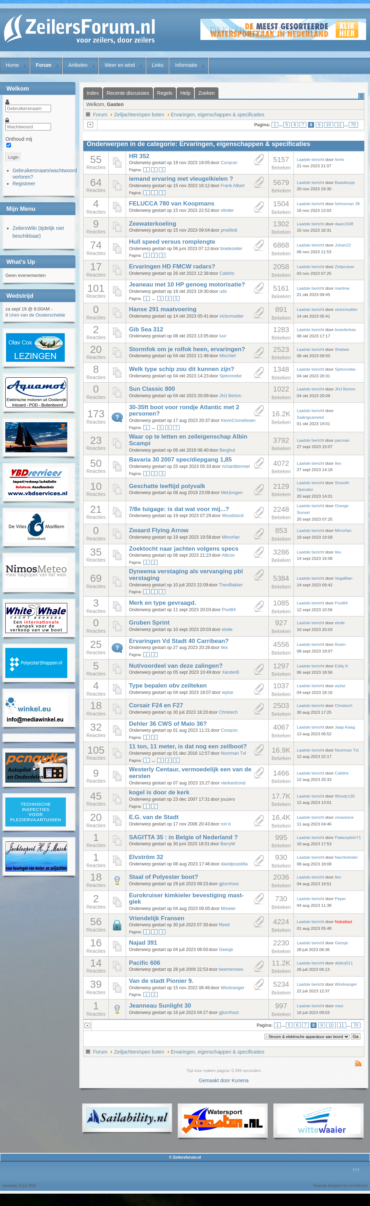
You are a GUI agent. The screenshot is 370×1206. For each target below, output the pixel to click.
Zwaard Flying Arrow (158, 530)
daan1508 (344, 223)
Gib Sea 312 (146, 329)
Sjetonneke (231, 375)
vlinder (227, 210)
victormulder (232, 316)
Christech (228, 712)
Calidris (227, 273)
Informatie (186, 65)
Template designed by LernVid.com (340, 1186)
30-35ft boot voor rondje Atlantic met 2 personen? (184, 410)
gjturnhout (229, 883)
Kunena (240, 1080)
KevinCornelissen (238, 420)
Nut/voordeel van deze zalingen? (176, 665)
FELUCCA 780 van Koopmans (171, 203)
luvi (223, 336)
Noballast (343, 921)
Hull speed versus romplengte (172, 241)
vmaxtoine (344, 817)
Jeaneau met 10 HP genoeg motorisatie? (187, 284)
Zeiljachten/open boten (139, 114)
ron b (226, 824)
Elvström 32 (146, 857)
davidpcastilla (234, 864)
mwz (339, 1005)
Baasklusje (345, 182)
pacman (342, 440)
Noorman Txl (233, 753)
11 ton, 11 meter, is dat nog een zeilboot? (188, 746)
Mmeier (228, 908)
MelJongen (232, 492)
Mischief (228, 355)
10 (328, 124)
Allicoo (228, 555)
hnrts (339, 159)
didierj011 (344, 963)
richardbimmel (236, 466)
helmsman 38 (347, 203)
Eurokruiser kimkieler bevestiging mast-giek (186, 898)
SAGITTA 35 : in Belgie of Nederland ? (183, 837)
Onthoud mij (18, 139)
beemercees (231, 969)
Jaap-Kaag (345, 727)
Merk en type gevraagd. (162, 602)
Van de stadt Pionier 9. (161, 981)
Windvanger (232, 987)
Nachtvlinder (346, 857)
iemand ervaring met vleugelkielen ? (181, 178)
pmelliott (229, 230)
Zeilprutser (345, 266)
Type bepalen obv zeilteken (168, 685)
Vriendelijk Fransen (156, 918)
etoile (227, 629)
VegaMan (344, 578)
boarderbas (345, 329)
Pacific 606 (144, 962)
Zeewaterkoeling (152, 223)
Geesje (226, 949)
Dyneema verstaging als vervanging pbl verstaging (186, 574)
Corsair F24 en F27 (156, 705)
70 (353, 124)
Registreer (23, 183)
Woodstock (233, 515)
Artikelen (77, 65)
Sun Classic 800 (152, 388)
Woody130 (345, 796)
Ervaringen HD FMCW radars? (172, 266)
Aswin (340, 644)
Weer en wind (119, 65)
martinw (342, 288)
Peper (340, 898)
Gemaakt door (215, 1080)
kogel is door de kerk (159, 792)
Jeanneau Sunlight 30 (160, 1005)
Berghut (227, 450)
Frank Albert (233, 185)
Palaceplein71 (348, 837)
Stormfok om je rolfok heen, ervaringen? (187, 349)
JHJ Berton (230, 395)
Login (13, 157)
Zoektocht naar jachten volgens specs (183, 548)
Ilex (338, 463)
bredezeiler (232, 248)
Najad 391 (143, 942)
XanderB (230, 672)
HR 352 (139, 156)
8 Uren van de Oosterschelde (35, 315)
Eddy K (341, 665)
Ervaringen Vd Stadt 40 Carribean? (179, 641)
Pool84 (229, 609)
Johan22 (343, 245)
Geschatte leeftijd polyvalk (167, 486)
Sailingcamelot (310, 417)
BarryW (228, 843)
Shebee (342, 349)
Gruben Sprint (149, 622)
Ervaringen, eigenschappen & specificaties (217, 114)
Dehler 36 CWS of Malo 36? (168, 723)
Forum (43, 65)
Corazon (229, 162)
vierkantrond (233, 783)
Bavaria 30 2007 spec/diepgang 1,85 (180, 459)
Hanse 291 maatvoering (163, 309)
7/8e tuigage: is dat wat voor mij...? (179, 509)
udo (223, 291)
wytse (227, 692)
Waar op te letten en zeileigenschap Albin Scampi (188, 440)
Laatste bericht (310, 159)
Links (158, 65)
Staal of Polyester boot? (163, 877)
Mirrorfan (231, 537)
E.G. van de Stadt (153, 817)
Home (12, 65)
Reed (224, 924)
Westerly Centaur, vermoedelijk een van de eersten (190, 772)
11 (339, 124)
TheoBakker (231, 584)
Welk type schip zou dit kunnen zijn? (181, 369)
